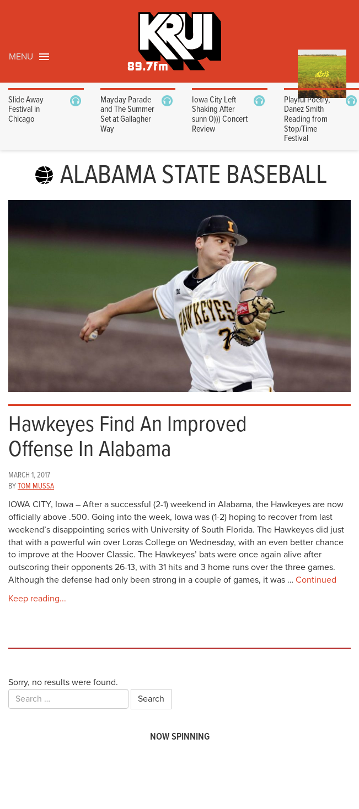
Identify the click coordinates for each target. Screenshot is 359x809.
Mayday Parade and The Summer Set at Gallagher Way (127, 114)
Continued (316, 579)
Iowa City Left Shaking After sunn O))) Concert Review (220, 114)
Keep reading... (37, 598)
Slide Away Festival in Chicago (26, 109)
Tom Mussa (36, 486)
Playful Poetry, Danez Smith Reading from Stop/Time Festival (307, 119)
